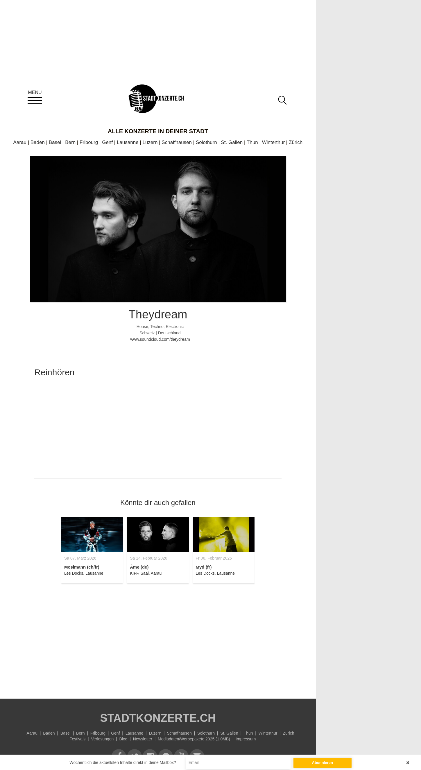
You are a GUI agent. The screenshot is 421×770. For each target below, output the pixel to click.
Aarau (19, 142)
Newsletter (142, 739)
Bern (70, 142)
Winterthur (273, 142)
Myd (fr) (204, 567)
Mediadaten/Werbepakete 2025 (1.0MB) (194, 739)
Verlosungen (102, 739)
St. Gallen (232, 142)
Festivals (77, 739)
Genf (107, 142)
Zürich (295, 142)
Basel (55, 142)
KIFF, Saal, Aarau (146, 573)
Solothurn (206, 142)
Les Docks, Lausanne (83, 573)
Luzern (149, 142)
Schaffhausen (177, 142)
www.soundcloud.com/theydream (160, 339)
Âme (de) (139, 567)
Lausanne (128, 142)
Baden (38, 142)
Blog (123, 739)
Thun (252, 142)
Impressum (246, 739)
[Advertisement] (158, 637)
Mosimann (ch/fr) (81, 567)
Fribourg (89, 142)
